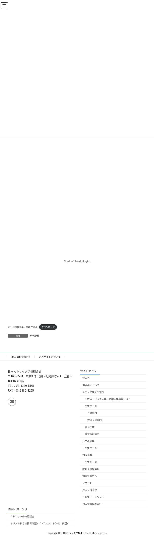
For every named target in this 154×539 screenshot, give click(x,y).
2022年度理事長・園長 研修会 (22, 327)
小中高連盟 (88, 441)
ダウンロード (48, 327)
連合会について (90, 385)
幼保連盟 (35, 335)
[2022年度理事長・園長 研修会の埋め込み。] (77, 261)
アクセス (87, 483)
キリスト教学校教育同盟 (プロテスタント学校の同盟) (39, 523)
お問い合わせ (89, 490)
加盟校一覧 (91, 406)
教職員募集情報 (90, 469)
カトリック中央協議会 (22, 516)
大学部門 (92, 413)
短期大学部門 (94, 420)
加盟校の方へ (89, 476)
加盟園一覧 (91, 462)
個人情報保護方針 (21, 356)
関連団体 (89, 427)
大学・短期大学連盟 (93, 392)
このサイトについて (50, 356)
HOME (85, 378)
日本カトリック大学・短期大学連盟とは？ (108, 399)
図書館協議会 (92, 434)
